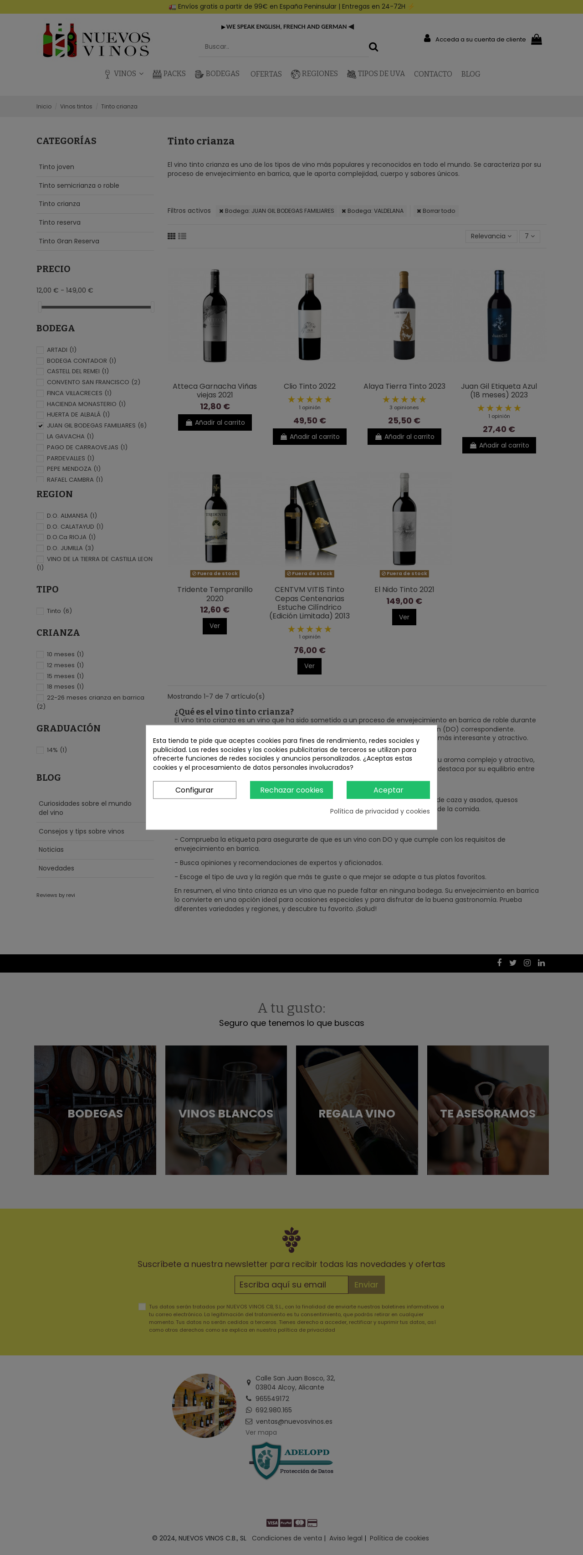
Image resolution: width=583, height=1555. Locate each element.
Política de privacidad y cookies (380, 811)
